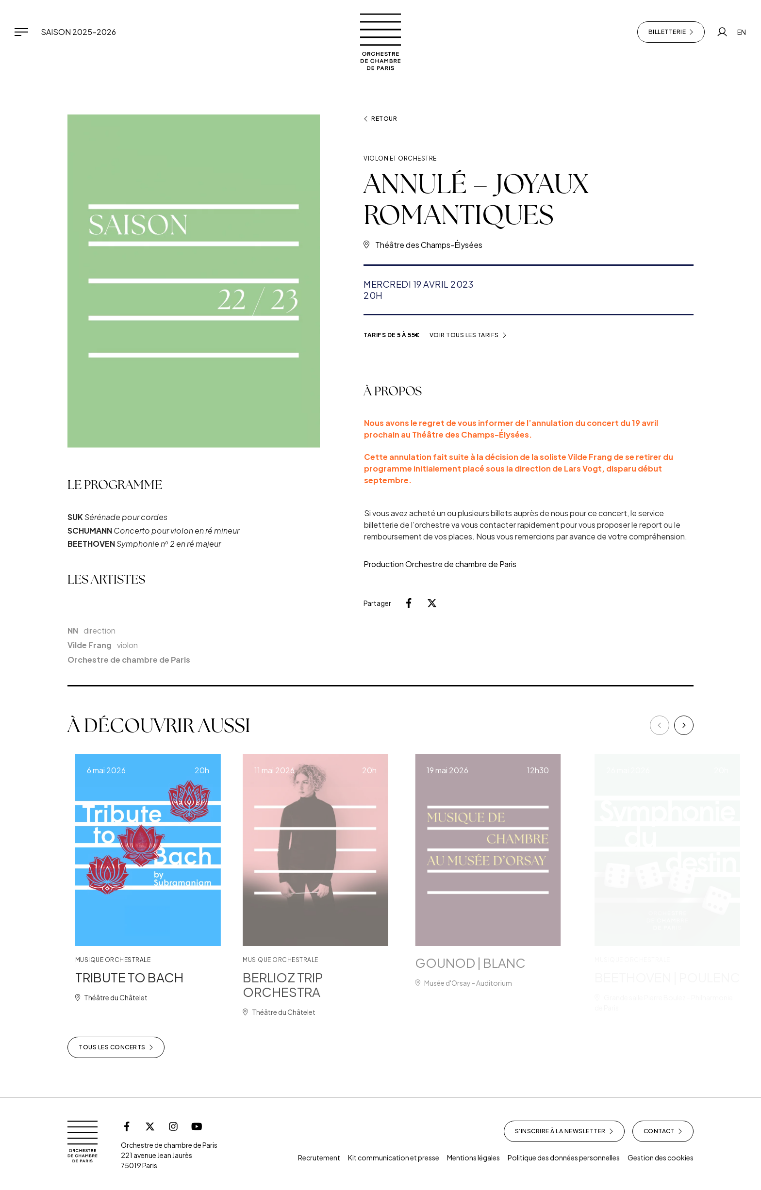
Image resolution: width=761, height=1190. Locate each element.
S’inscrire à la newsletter (564, 1131)
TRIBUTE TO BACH (143, 977)
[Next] (684, 725)
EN (741, 32)
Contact (663, 1131)
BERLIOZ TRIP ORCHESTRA (305, 984)
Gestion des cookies (661, 1157)
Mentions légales (473, 1157)
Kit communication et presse (393, 1157)
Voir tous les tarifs (468, 335)
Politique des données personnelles (564, 1157)
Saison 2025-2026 (78, 32)
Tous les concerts (116, 1047)
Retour (380, 119)
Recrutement (319, 1157)
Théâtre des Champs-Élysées (428, 245)
